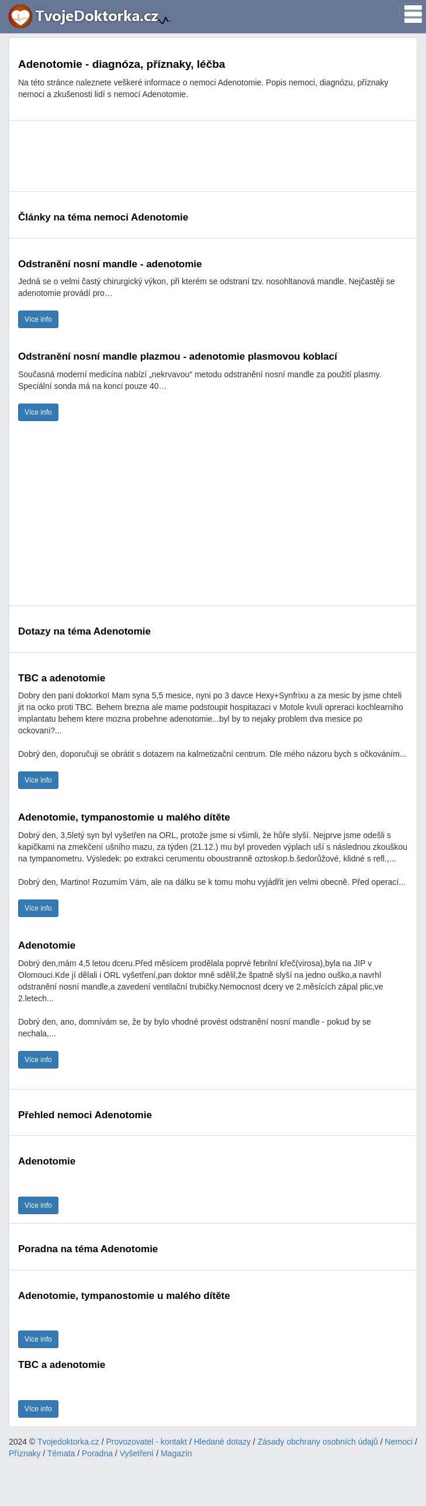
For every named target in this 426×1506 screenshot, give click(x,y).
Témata (61, 1453)
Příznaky (24, 1453)
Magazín (176, 1453)
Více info (38, 319)
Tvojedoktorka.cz (68, 1441)
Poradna (97, 1453)
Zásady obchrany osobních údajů (318, 1441)
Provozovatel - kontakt (147, 1441)
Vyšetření (137, 1453)
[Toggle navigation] (409, 10)
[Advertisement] (213, 156)
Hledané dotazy (222, 1441)
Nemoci (399, 1441)
